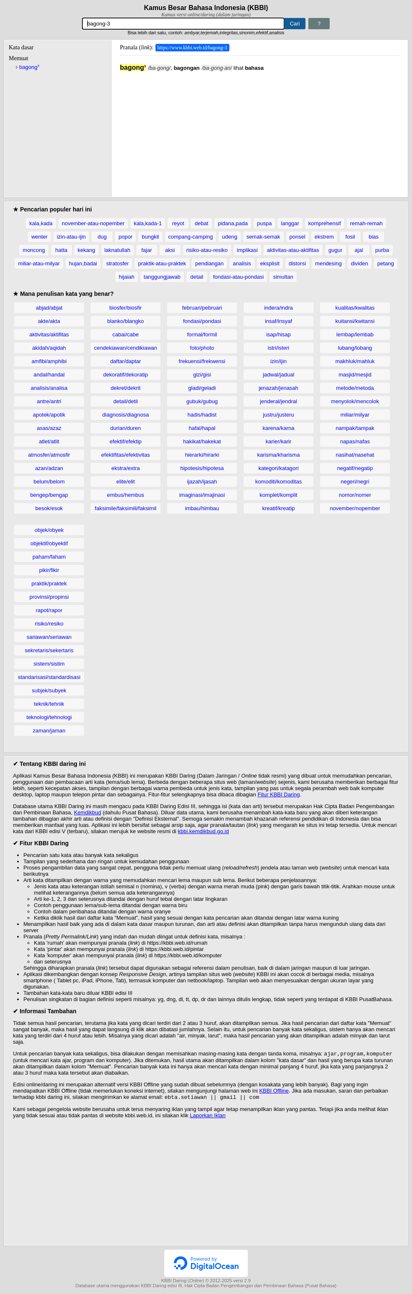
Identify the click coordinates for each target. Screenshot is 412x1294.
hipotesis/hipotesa (202, 468)
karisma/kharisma (278, 455)
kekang (86, 250)
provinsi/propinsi (49, 597)
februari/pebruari (202, 308)
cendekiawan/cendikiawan (125, 348)
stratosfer (117, 263)
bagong (29, 67)
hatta (61, 250)
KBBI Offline (274, 1091)
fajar (146, 250)
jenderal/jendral (278, 401)
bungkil (150, 237)
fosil (350, 237)
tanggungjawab (162, 277)
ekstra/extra (126, 468)
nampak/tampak (355, 428)
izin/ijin (278, 361)
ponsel (297, 237)
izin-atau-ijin (71, 237)
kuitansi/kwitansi (355, 321)
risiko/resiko (49, 623)
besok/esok (49, 508)
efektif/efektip (125, 441)
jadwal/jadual (278, 374)
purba (382, 250)
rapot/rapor (49, 610)
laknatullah (117, 250)
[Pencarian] (183, 23)
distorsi (297, 263)
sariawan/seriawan (49, 637)
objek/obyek (49, 530)
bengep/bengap (49, 495)
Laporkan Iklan (207, 1117)
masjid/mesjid (354, 374)
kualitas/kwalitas (355, 308)
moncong (34, 250)
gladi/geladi (202, 388)
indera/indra (278, 308)
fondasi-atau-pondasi (238, 277)
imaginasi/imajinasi (202, 495)
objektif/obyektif (49, 543)
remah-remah (366, 223)
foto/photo (202, 348)
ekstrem (324, 237)
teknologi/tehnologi (48, 717)
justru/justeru (278, 415)
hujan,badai (83, 263)
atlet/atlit (49, 441)
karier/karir (278, 441)
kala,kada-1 (148, 223)
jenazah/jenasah (278, 388)
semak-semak (263, 237)
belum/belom (48, 481)
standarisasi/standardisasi (49, 677)
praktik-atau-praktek (162, 263)
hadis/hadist (202, 415)
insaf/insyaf (278, 321)
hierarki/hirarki (202, 455)
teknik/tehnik (49, 704)
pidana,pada (233, 223)
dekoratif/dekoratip (125, 374)
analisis (242, 263)
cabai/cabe (125, 334)
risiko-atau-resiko (207, 250)
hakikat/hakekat (202, 441)
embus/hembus (125, 495)
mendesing (328, 263)
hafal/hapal (202, 428)
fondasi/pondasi (202, 321)
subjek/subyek (49, 690)
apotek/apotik (49, 415)
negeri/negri (355, 481)
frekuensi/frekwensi (202, 361)
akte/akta (49, 321)
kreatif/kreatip (278, 508)
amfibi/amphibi (49, 361)
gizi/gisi (202, 374)
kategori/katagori (278, 468)
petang (385, 263)
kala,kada (41, 223)
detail (196, 277)
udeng (229, 237)
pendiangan (209, 263)
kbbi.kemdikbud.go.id (203, 831)
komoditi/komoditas (278, 481)
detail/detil (125, 401)
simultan (283, 277)
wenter (39, 237)
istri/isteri (278, 348)
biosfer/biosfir (125, 308)
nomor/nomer (355, 495)
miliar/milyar (355, 415)
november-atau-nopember (93, 223)
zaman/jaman (49, 730)
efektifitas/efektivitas (125, 455)
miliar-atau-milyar (39, 263)
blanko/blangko (125, 321)
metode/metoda (355, 388)
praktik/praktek (49, 583)
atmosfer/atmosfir (49, 455)
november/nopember (355, 508)
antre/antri (49, 401)
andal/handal (48, 374)
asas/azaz (49, 428)
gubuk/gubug (202, 401)
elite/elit (125, 481)
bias (374, 237)
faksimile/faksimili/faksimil (125, 508)
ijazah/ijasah (202, 481)
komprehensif (324, 223)
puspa (264, 223)
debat (202, 223)
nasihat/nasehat (355, 455)
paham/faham (49, 557)
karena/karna (279, 428)
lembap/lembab (355, 334)
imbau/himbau (202, 508)
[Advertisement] (259, 129)
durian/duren (125, 428)
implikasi (247, 250)
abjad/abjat (49, 308)
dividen (359, 263)
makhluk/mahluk (355, 361)
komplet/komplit (278, 495)
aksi (170, 250)
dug (102, 237)
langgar (290, 223)
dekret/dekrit (126, 388)
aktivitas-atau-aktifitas (293, 250)
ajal (359, 250)
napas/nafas (355, 441)
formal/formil (202, 334)
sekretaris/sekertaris (49, 650)
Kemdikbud (87, 812)
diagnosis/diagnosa (125, 415)
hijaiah (127, 277)
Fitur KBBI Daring (278, 794)
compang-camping (190, 237)
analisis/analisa (49, 388)
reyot (178, 223)
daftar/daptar (125, 361)
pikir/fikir (49, 570)
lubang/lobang (355, 348)
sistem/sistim (48, 664)
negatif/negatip (355, 468)
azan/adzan (49, 468)
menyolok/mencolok (355, 401)
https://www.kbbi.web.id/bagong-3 (192, 48)
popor (125, 237)
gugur (335, 250)
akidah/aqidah (49, 348)
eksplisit (270, 263)
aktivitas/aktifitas (49, 334)
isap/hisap (278, 334)
